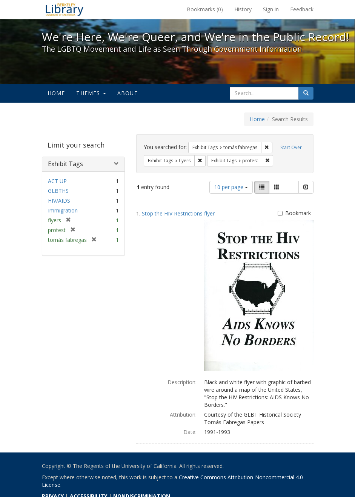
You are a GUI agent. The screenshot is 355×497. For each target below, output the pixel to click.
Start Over (291, 147)
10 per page (231, 187)
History (243, 9)
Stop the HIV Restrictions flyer (178, 213)
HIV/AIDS (59, 200)
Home (56, 93)
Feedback (302, 9)
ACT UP (57, 181)
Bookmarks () (205, 9)
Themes (91, 93)
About (127, 93)
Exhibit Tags (65, 164)
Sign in (271, 9)
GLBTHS (58, 190)
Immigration (63, 210)
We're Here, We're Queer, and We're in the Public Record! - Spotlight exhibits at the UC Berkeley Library (64, 9)
